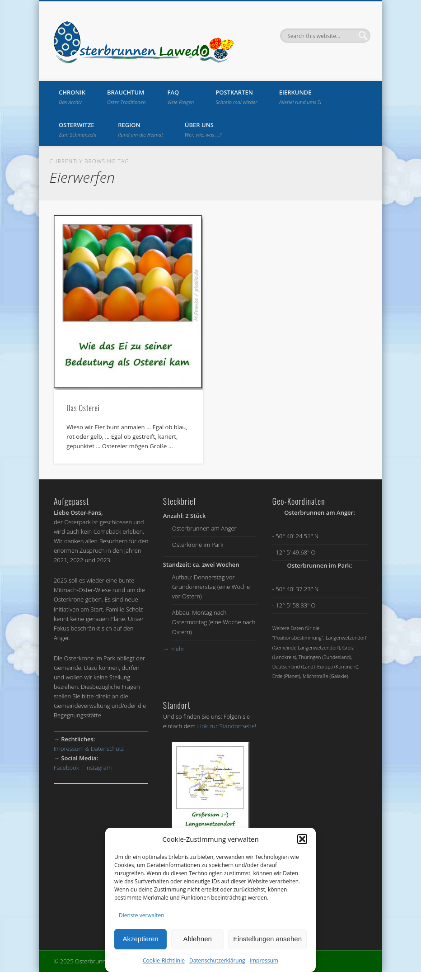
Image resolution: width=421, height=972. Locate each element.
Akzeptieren (140, 939)
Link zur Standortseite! (226, 726)
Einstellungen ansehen (267, 939)
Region (140, 129)
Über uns (203, 129)
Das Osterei (83, 408)
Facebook (66, 767)
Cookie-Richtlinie (164, 960)
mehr (174, 649)
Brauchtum (126, 96)
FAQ (181, 96)
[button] (302, 839)
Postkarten (236, 96)
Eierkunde (300, 96)
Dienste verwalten (141, 915)
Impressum (264, 960)
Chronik (72, 96)
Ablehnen (197, 939)
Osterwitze (77, 129)
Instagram (98, 767)
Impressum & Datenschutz (89, 748)
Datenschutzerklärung (217, 960)
